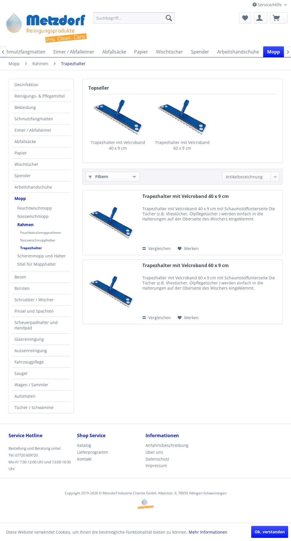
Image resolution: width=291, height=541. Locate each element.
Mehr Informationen (208, 532)
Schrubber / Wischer (34, 299)
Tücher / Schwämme (33, 407)
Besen (20, 277)
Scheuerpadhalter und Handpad (36, 325)
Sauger (21, 373)
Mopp (20, 198)
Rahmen (25, 224)
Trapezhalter (31, 247)
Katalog (84, 445)
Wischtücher (26, 164)
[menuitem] (134, 18)
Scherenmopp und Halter (41, 256)
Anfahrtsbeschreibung (167, 445)
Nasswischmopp (33, 216)
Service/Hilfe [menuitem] (268, 4)
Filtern (98, 176)
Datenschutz (157, 459)
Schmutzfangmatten (33, 118)
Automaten (25, 396)
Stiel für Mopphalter (36, 264)
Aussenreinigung (30, 350)
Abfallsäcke (25, 141)
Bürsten (22, 288)
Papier (20, 153)
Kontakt (84, 459)
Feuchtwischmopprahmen (40, 232)
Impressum (156, 465)
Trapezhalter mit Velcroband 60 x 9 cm (182, 145)
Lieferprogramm (92, 452)
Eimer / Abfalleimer (32, 130)
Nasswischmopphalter (37, 240)
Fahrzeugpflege (29, 362)
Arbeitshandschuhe (33, 187)
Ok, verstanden (270, 531)
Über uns (154, 452)
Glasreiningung (29, 339)
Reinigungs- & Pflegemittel (39, 96)
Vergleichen (156, 248)
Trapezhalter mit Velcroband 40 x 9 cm (118, 145)
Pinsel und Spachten (34, 311)
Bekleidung (25, 107)
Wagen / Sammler (31, 384)
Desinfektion (26, 84)
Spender (22, 175)
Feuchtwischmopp (34, 208)
